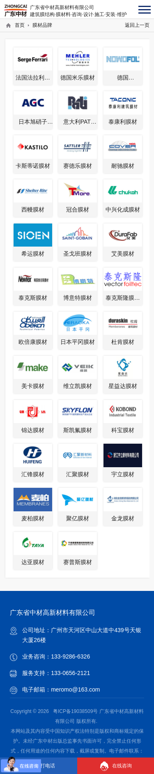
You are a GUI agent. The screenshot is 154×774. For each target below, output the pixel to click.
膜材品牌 (42, 25)
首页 (20, 25)
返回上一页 (137, 25)
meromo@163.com (75, 689)
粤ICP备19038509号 (75, 711)
